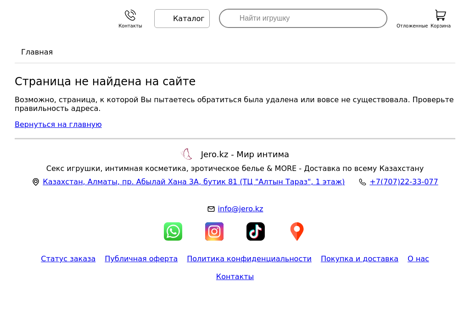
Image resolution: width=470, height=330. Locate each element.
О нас (418, 258)
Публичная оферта (141, 258)
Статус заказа (68, 258)
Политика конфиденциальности (249, 258)
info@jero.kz (240, 208)
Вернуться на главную (58, 124)
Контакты (235, 276)
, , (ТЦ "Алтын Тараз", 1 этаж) (194, 181)
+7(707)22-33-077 (403, 181)
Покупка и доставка (359, 258)
